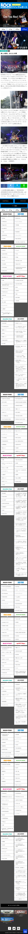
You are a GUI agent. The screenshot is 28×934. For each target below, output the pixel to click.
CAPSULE (17, 764)
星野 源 (3, 218)
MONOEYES (18, 218)
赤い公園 (4, 302)
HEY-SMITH (18, 412)
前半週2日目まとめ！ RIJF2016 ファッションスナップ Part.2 (21, 548)
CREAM (17, 290)
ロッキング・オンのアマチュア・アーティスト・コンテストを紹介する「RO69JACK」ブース (21, 530)
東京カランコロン (5, 808)
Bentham (17, 654)
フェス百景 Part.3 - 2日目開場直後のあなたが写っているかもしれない (21, 563)
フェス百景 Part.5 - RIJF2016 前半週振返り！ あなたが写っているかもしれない (21, 519)
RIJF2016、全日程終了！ (20, 867)
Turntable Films (18, 810)
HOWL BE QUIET (19, 651)
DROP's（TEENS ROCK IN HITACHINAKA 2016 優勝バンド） (21, 672)
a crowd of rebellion (19, 466)
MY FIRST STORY (19, 610)
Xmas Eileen (4, 496)
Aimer (17, 287)
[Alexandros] (4, 590)
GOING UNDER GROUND (20, 632)
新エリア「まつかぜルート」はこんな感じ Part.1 (21, 375)
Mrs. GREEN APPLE (19, 441)
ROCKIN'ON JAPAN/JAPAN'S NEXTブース (21, 536)
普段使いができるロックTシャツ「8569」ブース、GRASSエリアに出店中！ (21, 711)
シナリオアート (5, 471)
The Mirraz (18, 600)
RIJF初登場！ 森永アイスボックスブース (21, 347)
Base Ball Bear (18, 238)
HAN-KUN (4, 295)
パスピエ (17, 741)
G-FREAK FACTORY (19, 280)
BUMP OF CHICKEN (6, 398)
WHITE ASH (4, 270)
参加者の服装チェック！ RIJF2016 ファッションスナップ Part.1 (21, 361)
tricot (3, 665)
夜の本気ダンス (5, 257)
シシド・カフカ (18, 629)
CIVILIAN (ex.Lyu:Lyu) (20, 796)
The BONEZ (4, 437)
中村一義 (17, 771)
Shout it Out (4, 513)
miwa (3, 231)
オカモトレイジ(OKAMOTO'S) (5, 804)
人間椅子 (4, 308)
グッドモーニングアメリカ (21, 754)
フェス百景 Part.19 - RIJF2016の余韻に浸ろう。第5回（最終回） (21, 839)
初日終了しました (19, 323)
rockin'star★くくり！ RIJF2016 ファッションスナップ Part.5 (21, 888)
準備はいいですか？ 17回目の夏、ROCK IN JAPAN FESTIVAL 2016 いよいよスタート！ (21, 385)
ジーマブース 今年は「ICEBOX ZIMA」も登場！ (21, 356)
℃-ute (3, 778)
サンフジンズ (18, 625)
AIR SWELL (18, 297)
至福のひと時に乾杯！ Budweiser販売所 (20, 351)
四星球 (17, 474)
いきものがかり (5, 405)
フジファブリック (19, 593)
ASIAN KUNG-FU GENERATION (5, 735)
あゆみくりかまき (5, 659)
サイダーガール (5, 704)
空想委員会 (4, 444)
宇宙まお (4, 821)
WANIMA (4, 742)
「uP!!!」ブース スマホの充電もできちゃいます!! (21, 558)
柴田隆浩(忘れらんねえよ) (7, 796)
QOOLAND (4, 323)
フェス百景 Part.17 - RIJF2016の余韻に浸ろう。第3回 (21, 851)
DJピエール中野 (5, 467)
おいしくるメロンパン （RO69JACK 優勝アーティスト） (7, 313)
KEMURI (3, 250)
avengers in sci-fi (5, 622)
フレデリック (4, 434)
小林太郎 (17, 300)
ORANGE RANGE (19, 405)
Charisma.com (5, 291)
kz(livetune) (4, 793)
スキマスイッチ (18, 228)
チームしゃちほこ (5, 629)
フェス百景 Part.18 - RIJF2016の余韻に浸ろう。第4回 (21, 845)
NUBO (17, 463)
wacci (3, 510)
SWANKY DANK (5, 625)
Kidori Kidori (18, 664)
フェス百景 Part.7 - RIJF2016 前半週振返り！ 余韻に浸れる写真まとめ (21, 507)
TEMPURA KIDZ (5, 288)
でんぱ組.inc (18, 596)
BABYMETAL (4, 235)
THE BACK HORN (19, 415)
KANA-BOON (4, 596)
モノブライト (18, 272)
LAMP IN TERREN (19, 800)
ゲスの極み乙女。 (5, 415)
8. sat (3, 29)
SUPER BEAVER (5, 811)
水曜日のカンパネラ (19, 451)
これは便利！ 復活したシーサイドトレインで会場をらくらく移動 (21, 569)
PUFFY (17, 767)
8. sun (10, 29)
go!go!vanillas (4, 253)
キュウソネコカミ (19, 221)
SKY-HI (3, 260)
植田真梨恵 (4, 701)
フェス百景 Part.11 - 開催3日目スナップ (21, 694)
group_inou (4, 662)
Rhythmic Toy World (5, 669)
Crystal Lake (4, 672)
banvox (3, 655)
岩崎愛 (3, 841)
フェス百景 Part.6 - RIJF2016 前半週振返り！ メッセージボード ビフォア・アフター (21, 513)
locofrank (17, 635)
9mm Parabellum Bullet (6, 419)
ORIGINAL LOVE (19, 260)
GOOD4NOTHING (5, 635)
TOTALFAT (18, 751)
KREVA (3, 600)
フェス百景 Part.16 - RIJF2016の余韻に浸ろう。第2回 (21, 857)
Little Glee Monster (5, 503)
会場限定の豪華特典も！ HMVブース (20, 554)
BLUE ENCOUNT (19, 603)
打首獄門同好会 (5, 200)
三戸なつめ (18, 803)
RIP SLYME (4, 402)
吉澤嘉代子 (4, 506)
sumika (3, 484)
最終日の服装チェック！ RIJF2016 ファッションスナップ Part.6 (21, 882)
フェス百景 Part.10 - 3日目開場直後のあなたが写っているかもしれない (21, 717)
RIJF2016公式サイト (22, 1)
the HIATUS (4, 228)
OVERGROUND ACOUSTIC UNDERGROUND (21, 268)
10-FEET (4, 238)
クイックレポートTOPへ (14, 905)
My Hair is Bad (18, 481)
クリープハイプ (5, 603)
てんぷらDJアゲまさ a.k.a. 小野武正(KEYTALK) (7, 284)
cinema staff (18, 618)
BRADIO (17, 639)
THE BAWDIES (18, 748)
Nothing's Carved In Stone (20, 419)
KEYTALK (17, 586)
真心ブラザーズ (18, 430)
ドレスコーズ (4, 305)
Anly (3, 687)
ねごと (3, 767)
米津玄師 (17, 734)
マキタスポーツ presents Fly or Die (21, 471)
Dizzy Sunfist (4, 858)
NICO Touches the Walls (6, 752)
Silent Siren (18, 778)
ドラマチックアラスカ (6, 639)
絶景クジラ (4, 336)
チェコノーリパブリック (6, 430)
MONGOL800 (23, 200)
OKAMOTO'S (18, 781)
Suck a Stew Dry (5, 838)
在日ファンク (4, 481)
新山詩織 (4, 493)
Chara (17, 434)
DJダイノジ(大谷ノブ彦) (6, 652)
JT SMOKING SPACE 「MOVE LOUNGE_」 (20, 336)
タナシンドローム (5, 800)
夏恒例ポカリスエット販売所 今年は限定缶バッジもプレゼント (21, 341)
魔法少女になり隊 (19, 657)
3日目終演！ (18, 684)
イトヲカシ (18, 813)
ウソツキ (4, 698)
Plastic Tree (4, 632)
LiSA (3, 774)
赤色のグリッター (5, 694)
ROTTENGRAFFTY (19, 398)
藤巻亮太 (4, 771)
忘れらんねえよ (18, 784)
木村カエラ (4, 412)
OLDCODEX (4, 267)
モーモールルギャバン (6, 618)
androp (17, 744)
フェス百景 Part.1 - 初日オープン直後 (21, 380)
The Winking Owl (5, 326)
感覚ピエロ (18, 647)
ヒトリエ (4, 784)
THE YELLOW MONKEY (6, 586)
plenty (3, 451)
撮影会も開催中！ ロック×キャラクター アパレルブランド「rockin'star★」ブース (21, 705)
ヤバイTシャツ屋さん (20, 806)
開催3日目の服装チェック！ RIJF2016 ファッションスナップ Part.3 (21, 699)
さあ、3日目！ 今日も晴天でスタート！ (21, 722)
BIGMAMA (18, 231)
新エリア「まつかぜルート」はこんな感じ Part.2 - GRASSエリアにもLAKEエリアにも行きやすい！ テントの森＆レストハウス (21, 368)
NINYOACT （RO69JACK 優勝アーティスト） (7, 829)
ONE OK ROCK (5, 739)
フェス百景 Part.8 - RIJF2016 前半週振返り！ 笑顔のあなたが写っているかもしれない (21, 501)
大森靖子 (4, 474)
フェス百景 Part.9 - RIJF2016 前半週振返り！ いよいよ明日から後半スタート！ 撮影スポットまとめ (21, 495)
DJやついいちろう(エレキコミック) (7, 464)
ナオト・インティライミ (20, 590)
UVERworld (4, 221)
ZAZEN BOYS (18, 444)
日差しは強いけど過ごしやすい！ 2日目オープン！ (21, 575)
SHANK (17, 622)
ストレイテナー (18, 235)
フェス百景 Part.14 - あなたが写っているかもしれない (21, 871)
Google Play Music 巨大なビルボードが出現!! (21, 332)
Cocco (17, 253)
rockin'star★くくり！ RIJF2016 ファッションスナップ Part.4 (21, 689)
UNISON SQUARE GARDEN (21, 402)
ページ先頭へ (14, 205)
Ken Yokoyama (5, 593)
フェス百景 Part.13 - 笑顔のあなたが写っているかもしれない (21, 876)
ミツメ (3, 684)
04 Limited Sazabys (19, 422)
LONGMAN (4, 691)
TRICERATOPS (5, 441)
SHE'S (3, 333)
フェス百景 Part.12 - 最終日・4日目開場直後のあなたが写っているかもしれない (21, 894)
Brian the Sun (4, 848)
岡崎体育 (4, 781)
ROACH (17, 661)
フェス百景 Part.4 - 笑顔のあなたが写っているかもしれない (21, 542)
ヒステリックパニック (6, 676)
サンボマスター (18, 737)
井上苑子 (4, 343)
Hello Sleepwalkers (19, 459)
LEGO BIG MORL (19, 283)
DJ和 (3, 280)
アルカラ (17, 250)
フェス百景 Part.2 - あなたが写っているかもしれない (21, 327)
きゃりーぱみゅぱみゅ (6, 756)
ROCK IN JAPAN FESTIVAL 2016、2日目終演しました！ (21, 524)
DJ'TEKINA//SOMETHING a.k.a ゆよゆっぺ (7, 648)
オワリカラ (4, 851)
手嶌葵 (17, 257)
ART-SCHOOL (18, 437)
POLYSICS (18, 774)
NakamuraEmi (4, 340)
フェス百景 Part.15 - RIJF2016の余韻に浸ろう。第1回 (21, 863)
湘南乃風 (4, 745)
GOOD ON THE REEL (6, 764)
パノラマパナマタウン (6, 855)
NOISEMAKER (18, 793)
